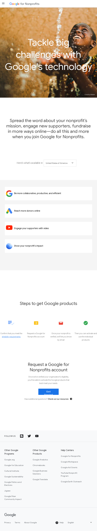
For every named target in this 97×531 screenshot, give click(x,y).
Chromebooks (39, 465)
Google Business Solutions (40, 472)
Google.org (9, 459)
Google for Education (14, 465)
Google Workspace (69, 462)
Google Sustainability (13, 476)
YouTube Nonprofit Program (69, 474)
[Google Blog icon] (21, 436)
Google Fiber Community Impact (13, 497)
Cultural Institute (11, 471)
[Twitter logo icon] (29, 436)
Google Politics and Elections (13, 483)
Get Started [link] (48, 392)
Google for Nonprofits (70, 456)
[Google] (10, 515)
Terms (17, 522)
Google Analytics (40, 459)
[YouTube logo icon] (36, 436)
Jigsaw (7, 491)
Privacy (7, 522)
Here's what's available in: (30, 162)
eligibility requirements (11, 337)
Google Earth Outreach (71, 481)
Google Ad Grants (69, 467)
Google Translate (40, 479)
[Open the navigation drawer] (3, 3)
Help (59, 522)
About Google (30, 522)
